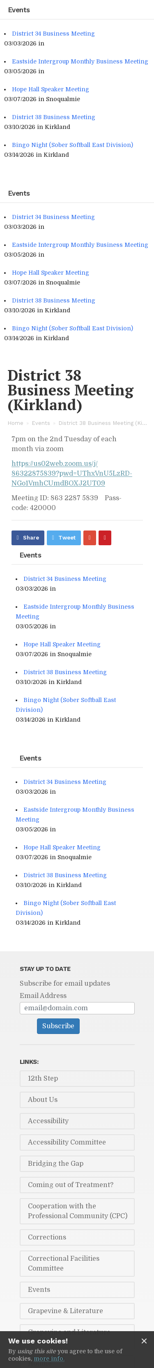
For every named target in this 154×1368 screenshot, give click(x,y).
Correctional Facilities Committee (63, 1263)
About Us (42, 1100)
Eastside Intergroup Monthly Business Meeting (80, 61)
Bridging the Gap (55, 1163)
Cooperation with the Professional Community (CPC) (77, 1211)
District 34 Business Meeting (53, 33)
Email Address (43, 996)
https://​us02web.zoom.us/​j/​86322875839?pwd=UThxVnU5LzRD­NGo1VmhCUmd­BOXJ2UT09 (71, 473)
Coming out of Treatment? (70, 1185)
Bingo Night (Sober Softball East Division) (72, 145)
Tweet (67, 538)
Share (31, 538)
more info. (49, 1358)
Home (15, 423)
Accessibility (48, 1121)
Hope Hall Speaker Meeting (50, 89)
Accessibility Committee (67, 1142)
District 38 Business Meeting (53, 117)
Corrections (47, 1237)
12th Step (43, 1078)
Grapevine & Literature (65, 1311)
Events (41, 423)
